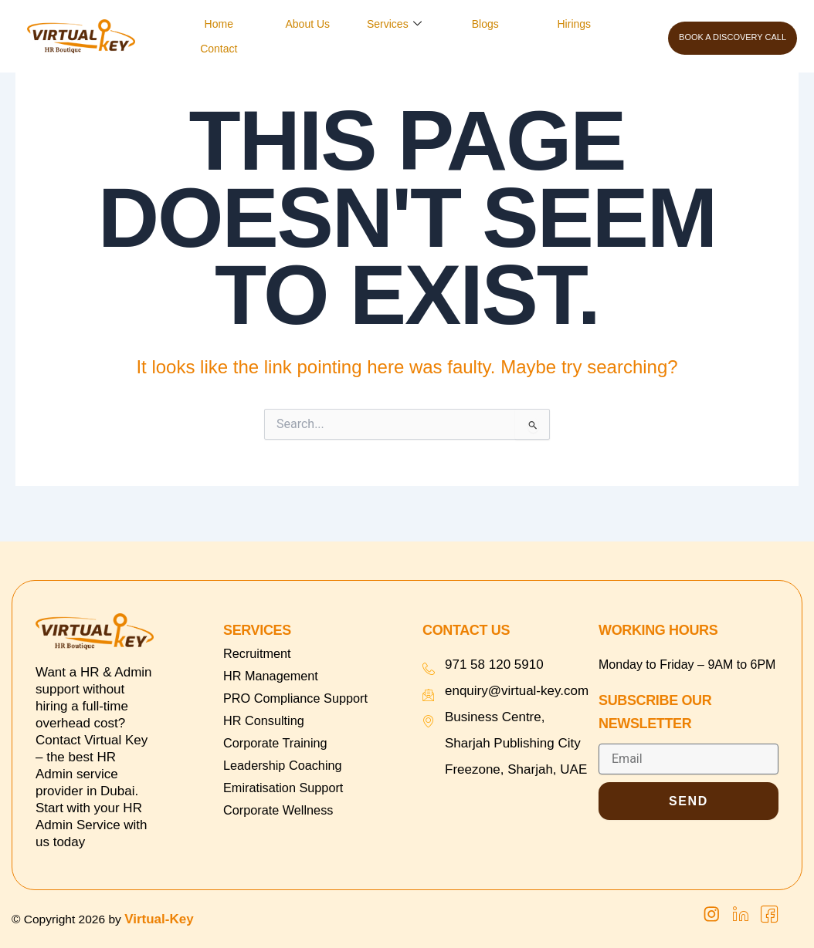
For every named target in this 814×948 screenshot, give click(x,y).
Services (394, 24)
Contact (218, 48)
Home (219, 24)
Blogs (485, 24)
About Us (308, 24)
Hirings (575, 24)
